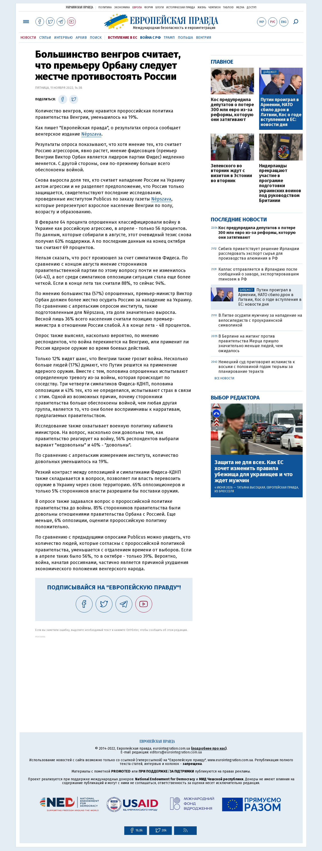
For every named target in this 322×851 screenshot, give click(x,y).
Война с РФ (150, 37)
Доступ (251, 7)
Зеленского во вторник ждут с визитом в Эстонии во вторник (231, 173)
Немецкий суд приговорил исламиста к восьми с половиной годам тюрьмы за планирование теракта (256, 366)
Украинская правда (79, 7)
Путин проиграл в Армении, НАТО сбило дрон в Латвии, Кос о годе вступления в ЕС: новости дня (281, 112)
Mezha (240, 7)
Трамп (169, 37)
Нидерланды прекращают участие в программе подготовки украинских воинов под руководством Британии (280, 183)
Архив (81, 37)
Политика (105, 7)
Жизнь (201, 7)
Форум (148, 7)
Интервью (63, 37)
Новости (28, 37)
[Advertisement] (113, 673)
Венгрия (203, 37)
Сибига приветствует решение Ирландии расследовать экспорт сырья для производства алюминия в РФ (258, 253)
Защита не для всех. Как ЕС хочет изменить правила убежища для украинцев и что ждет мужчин (254, 471)
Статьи (45, 37)
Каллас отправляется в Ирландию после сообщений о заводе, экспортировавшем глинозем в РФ (258, 274)
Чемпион (215, 7)
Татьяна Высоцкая (251, 487)
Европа (137, 7)
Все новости (224, 378)
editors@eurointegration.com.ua (176, 752)
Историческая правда (180, 7)
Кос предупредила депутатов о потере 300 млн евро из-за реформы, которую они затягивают (232, 109)
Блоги (159, 7)
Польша (185, 37)
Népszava (91, 134)
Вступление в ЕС (122, 37)
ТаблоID (228, 7)
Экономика (122, 7)
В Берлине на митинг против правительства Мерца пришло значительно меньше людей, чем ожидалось (250, 343)
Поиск (96, 37)
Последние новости (239, 219)
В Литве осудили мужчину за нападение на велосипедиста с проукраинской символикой (260, 320)
